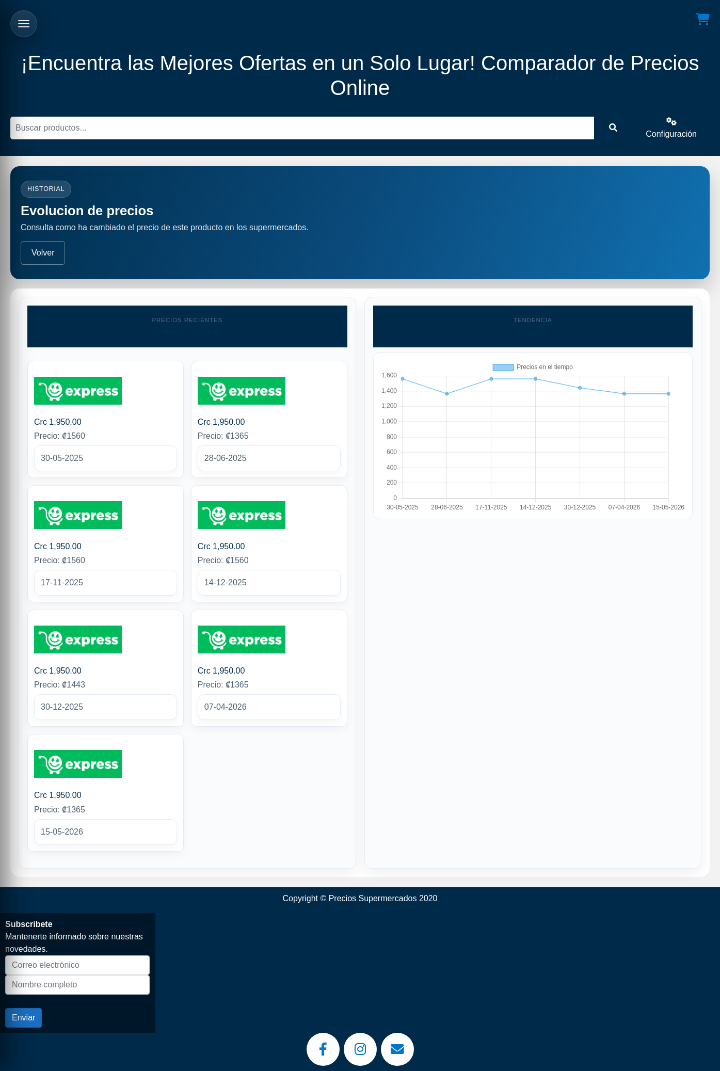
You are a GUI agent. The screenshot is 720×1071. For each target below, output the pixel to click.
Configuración (671, 127)
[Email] (397, 1049)
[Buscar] (302, 128)
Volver (42, 252)
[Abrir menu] (23, 23)
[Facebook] (323, 1049)
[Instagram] (360, 1049)
